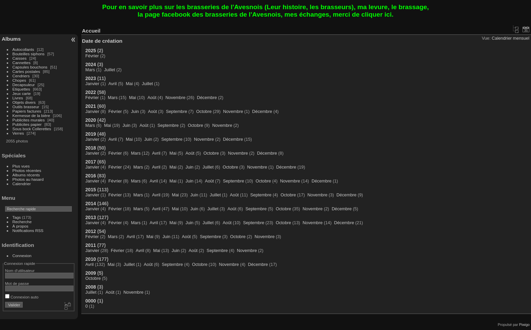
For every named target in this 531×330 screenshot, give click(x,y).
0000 (90, 301)
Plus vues (21, 166)
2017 (90, 161)
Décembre (207, 97)
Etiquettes (21, 89)
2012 (90, 231)
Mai (129, 83)
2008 (90, 287)
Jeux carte (22, 93)
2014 (90, 203)
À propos (20, 226)
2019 (90, 134)
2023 (90, 78)
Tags (17, 217)
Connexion (22, 255)
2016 (90, 175)
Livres (18, 98)
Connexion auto (22, 297)
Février (92, 55)
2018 (90, 148)
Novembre (176, 97)
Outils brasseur (26, 106)
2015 (90, 189)
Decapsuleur (24, 84)
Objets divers (24, 102)
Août (151, 97)
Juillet (109, 69)
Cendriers (21, 76)
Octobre (204, 111)
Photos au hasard (28, 179)
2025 (90, 50)
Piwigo (524, 325)
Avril (112, 83)
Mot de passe (17, 283)
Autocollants (23, 49)
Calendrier (22, 183)
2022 (90, 92)
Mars (90, 69)
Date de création (102, 41)
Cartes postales (26, 71)
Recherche (22, 221)
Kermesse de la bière (31, 115)
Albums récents (26, 175)
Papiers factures (27, 111)
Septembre (176, 111)
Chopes (19, 80)
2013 (90, 217)
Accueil (91, 31)
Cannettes (22, 62)
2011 (90, 245)
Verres (18, 133)
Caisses (20, 58)
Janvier (92, 83)
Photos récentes (27, 170)
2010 (90, 259)
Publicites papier (27, 124)
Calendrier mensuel (510, 38)
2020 (90, 120)
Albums (11, 39)
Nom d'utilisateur (20, 270)
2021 (90, 106)
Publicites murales (29, 120)
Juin (135, 111)
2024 (90, 64)
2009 (90, 273)
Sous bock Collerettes (32, 129)
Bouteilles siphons (29, 54)
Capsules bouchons (30, 67)
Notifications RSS (28, 230)
